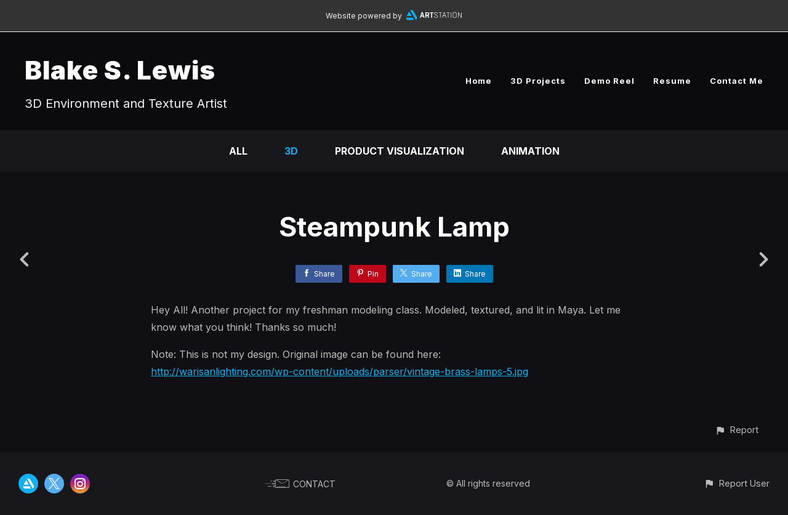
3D (291, 151)
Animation (530, 151)
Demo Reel (609, 81)
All (238, 151)
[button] (736, 429)
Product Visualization (399, 151)
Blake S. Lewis (120, 70)
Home (478, 81)
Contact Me (736, 81)
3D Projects (538, 81)
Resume (672, 81)
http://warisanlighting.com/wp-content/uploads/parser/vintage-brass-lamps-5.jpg (339, 371)
